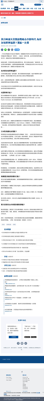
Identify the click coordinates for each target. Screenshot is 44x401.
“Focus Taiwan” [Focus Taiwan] (19, 399)
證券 (28, 8)
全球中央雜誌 (25, 381)
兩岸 (20, 8)
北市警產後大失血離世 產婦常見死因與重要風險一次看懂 (20, 303)
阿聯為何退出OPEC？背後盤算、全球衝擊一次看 (18, 297)
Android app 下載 (26, 378)
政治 (12, 8)
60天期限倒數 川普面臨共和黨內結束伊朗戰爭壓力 (18, 309)
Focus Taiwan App (26, 380)
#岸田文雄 (9, 224)
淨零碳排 (24, 384)
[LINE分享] (5, 50)
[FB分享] (2, 50)
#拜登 (14, 224)
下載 (41, 1)
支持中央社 (37, 4)
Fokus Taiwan (8, 380)
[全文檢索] (42, 4)
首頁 (2, 17)
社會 (39, 8)
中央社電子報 (25, 387)
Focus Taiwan (8, 377)
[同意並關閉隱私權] (43, 392)
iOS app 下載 (25, 377)
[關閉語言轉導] (43, 398)
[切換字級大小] (12, 50)
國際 (16, 8)
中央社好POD (25, 388)
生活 (35, 8)
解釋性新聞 (8, 276)
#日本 (3, 224)
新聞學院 (24, 385)
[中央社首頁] (22, 4)
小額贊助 (13, 337)
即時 (8, 8)
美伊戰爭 (3, 8)
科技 (31, 8)
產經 (24, 8)
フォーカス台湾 (9, 378)
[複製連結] (9, 50)
